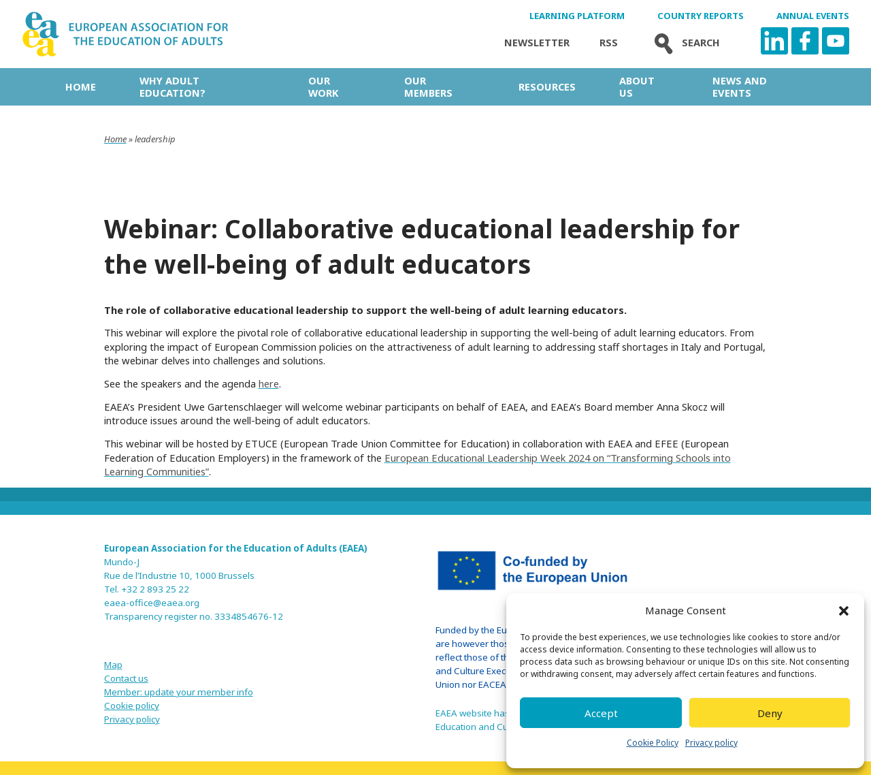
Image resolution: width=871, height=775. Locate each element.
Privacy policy (711, 742)
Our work (323, 86)
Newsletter (537, 42)
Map (113, 665)
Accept (601, 713)
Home (80, 86)
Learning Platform (577, 16)
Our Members (428, 86)
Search (684, 42)
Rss (608, 42)
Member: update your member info (178, 692)
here (269, 383)
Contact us (126, 678)
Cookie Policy (652, 742)
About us (637, 86)
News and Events (739, 86)
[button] (844, 611)
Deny (770, 713)
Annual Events (812, 16)
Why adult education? (172, 86)
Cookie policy (131, 705)
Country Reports (700, 16)
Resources (547, 86)
